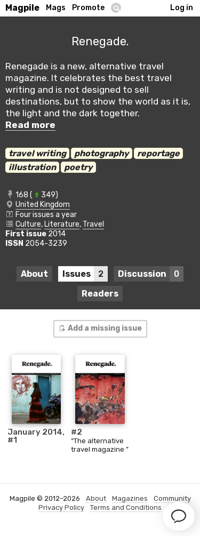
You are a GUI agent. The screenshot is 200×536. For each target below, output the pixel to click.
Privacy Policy (61, 507)
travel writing (37, 153)
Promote (88, 7)
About (34, 274)
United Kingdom (42, 204)
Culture (28, 224)
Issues (85, 274)
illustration (32, 167)
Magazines (130, 498)
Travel (93, 224)
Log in (181, 7)
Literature (61, 224)
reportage (158, 153)
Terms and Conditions (126, 507)
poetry (78, 167)
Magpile (22, 8)
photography (101, 153)
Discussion (150, 274)
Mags (56, 7)
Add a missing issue (100, 328)
